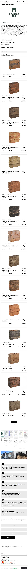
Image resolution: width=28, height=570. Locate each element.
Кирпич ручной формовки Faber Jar (8, 42)
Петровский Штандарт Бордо (10, 197)
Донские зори (17, 484)
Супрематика (12, 562)
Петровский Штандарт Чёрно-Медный (10, 98)
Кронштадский (8, 344)
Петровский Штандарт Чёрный (10, 222)
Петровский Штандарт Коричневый (10, 271)
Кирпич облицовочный (6, 120)
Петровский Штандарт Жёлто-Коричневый (10, 172)
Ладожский (8, 415)
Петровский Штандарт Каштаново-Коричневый (10, 123)
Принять (24, 568)
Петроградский (8, 74)
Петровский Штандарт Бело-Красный (10, 247)
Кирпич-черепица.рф (4, 565)
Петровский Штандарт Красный (10, 321)
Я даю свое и (11, 546)
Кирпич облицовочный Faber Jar (7, 39)
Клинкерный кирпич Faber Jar (6, 40)
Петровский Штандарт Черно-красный (10, 296)
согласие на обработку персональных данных (13, 545)
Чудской (7, 368)
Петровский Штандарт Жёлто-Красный (10, 148)
